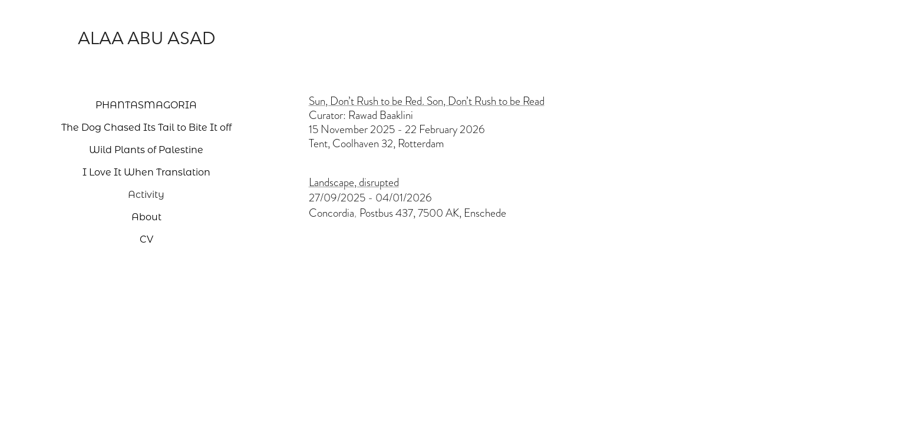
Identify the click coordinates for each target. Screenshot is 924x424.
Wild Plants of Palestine (146, 149)
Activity (146, 194)
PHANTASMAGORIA (146, 104)
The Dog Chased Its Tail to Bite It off (146, 127)
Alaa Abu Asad (147, 38)
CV (146, 239)
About (146, 216)
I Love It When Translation (146, 171)
